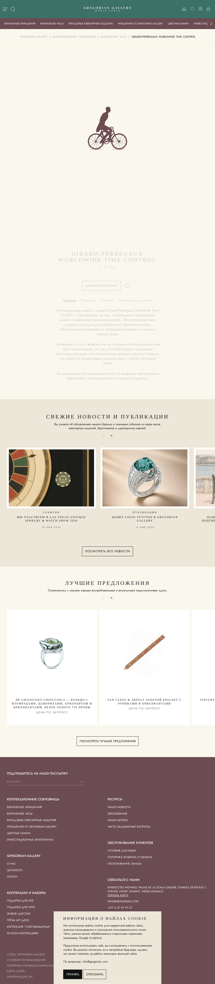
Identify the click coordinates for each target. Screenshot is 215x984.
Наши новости (119, 807)
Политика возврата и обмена (130, 857)
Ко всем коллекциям (22, 933)
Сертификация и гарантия (135, 300)
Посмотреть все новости (107, 551)
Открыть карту (118, 895)
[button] (211, 23)
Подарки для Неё (20, 901)
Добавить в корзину (101, 285)
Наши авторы (118, 820)
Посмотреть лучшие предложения (108, 741)
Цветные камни (178, 23)
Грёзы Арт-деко (18, 920)
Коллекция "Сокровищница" (29, 927)
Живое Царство (18, 914)
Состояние (107, 300)
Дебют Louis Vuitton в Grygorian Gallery (145, 519)
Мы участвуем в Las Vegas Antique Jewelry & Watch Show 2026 (51, 519)
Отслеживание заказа (124, 864)
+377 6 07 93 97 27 (120, 908)
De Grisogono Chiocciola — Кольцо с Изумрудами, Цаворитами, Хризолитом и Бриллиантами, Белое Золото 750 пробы (52, 703)
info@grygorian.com (123, 901)
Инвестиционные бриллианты (30, 840)
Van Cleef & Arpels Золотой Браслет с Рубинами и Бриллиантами (144, 701)
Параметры (88, 300)
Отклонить (94, 974)
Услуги (12, 877)
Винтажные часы (51, 23)
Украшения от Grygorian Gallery (140, 23)
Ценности (14, 870)
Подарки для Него (21, 907)
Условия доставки (122, 851)
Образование (117, 814)
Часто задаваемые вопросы (129, 827)
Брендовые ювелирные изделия (90, 23)
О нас (11, 864)
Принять (72, 974)
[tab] (69, 300)
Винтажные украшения (19, 23)
